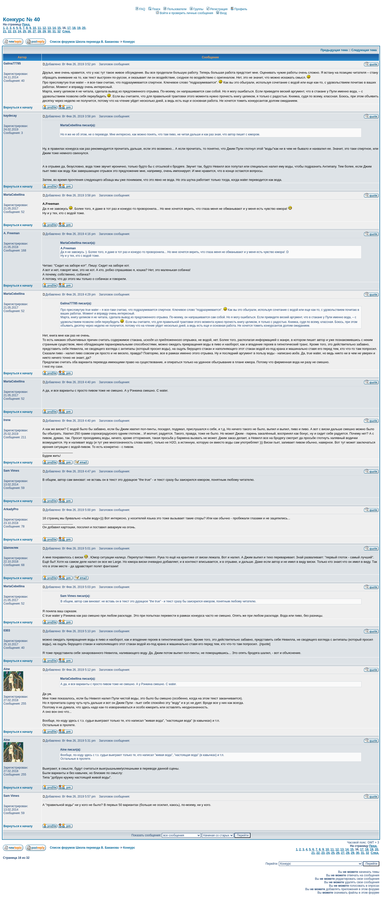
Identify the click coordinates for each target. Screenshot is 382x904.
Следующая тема (364, 50)
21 (4, 31)
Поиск (154, 9)
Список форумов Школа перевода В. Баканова (84, 41)
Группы (196, 9)
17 (68, 28)
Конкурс (129, 41)
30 (49, 31)
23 (14, 31)
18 (73, 28)
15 (58, 28)
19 (78, 28)
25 (24, 31)
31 (54, 31)
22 (9, 31)
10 (34, 28)
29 (44, 31)
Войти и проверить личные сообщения (184, 13)
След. (66, 31)
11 (39, 28)
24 (19, 31)
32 (58, 31)
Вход (221, 13)
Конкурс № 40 (21, 19)
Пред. (26, 24)
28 (39, 31)
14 (54, 28)
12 (44, 28)
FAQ (140, 9)
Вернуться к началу (18, 107)
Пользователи (174, 9)
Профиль (239, 9)
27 (34, 31)
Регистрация (217, 9)
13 (49, 28)
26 (29, 31)
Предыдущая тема (334, 50)
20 (83, 28)
